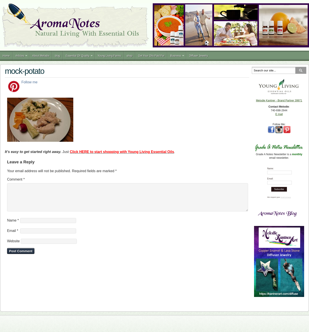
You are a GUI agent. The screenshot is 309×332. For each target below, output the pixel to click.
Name (13, 226)
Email (12, 236)
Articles (19, 55)
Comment (16, 179)
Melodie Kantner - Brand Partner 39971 (279, 100)
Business (175, 55)
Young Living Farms (109, 55)
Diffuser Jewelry (198, 55)
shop (129, 55)
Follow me (29, 82)
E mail (279, 114)
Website (13, 246)
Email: (270, 178)
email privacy (286, 197)
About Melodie (40, 55)
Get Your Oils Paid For (151, 55)
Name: (270, 168)
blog (57, 55)
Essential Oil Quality (77, 55)
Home (6, 55)
